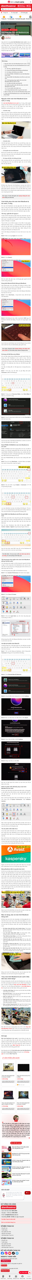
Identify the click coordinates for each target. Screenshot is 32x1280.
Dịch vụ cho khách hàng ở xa (8, 1222)
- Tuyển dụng (4, 1230)
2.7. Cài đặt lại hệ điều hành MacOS (13, 83)
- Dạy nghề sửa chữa (6, 1231)
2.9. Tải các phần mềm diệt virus (13, 88)
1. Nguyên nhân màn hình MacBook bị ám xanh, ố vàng (17, 63)
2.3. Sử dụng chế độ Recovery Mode (14, 72)
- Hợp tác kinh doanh (6, 1233)
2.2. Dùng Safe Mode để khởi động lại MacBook (16, 70)
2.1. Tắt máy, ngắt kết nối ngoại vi (13, 68)
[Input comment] (12, 1195)
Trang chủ (5, 12)
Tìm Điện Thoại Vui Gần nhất (8, 1219)
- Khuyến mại (4, 1228)
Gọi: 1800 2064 (26, 1272)
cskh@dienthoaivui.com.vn (11, 1214)
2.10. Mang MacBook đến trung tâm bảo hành (16, 90)
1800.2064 (14, 1210)
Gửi (28, 1193)
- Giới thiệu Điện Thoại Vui (7, 1235)
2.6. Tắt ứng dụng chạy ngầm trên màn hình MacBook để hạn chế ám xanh (15, 80)
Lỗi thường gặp (24, 12)
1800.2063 (14, 1212)
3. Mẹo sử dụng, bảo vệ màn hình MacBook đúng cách (17, 91)
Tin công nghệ (14, 12)
